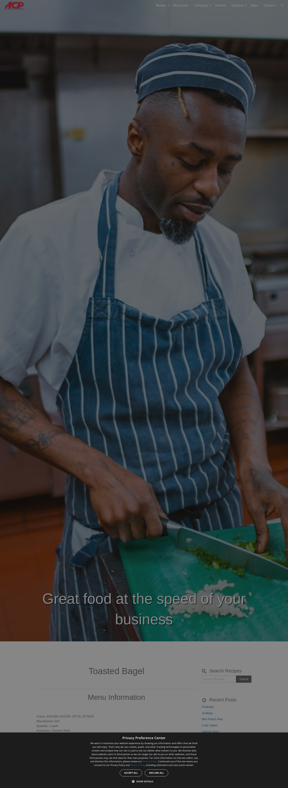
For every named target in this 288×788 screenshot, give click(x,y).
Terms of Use (137, 765)
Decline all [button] (156, 772)
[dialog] (144, 760)
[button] (144, 781)
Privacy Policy (150, 761)
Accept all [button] (131, 772)
